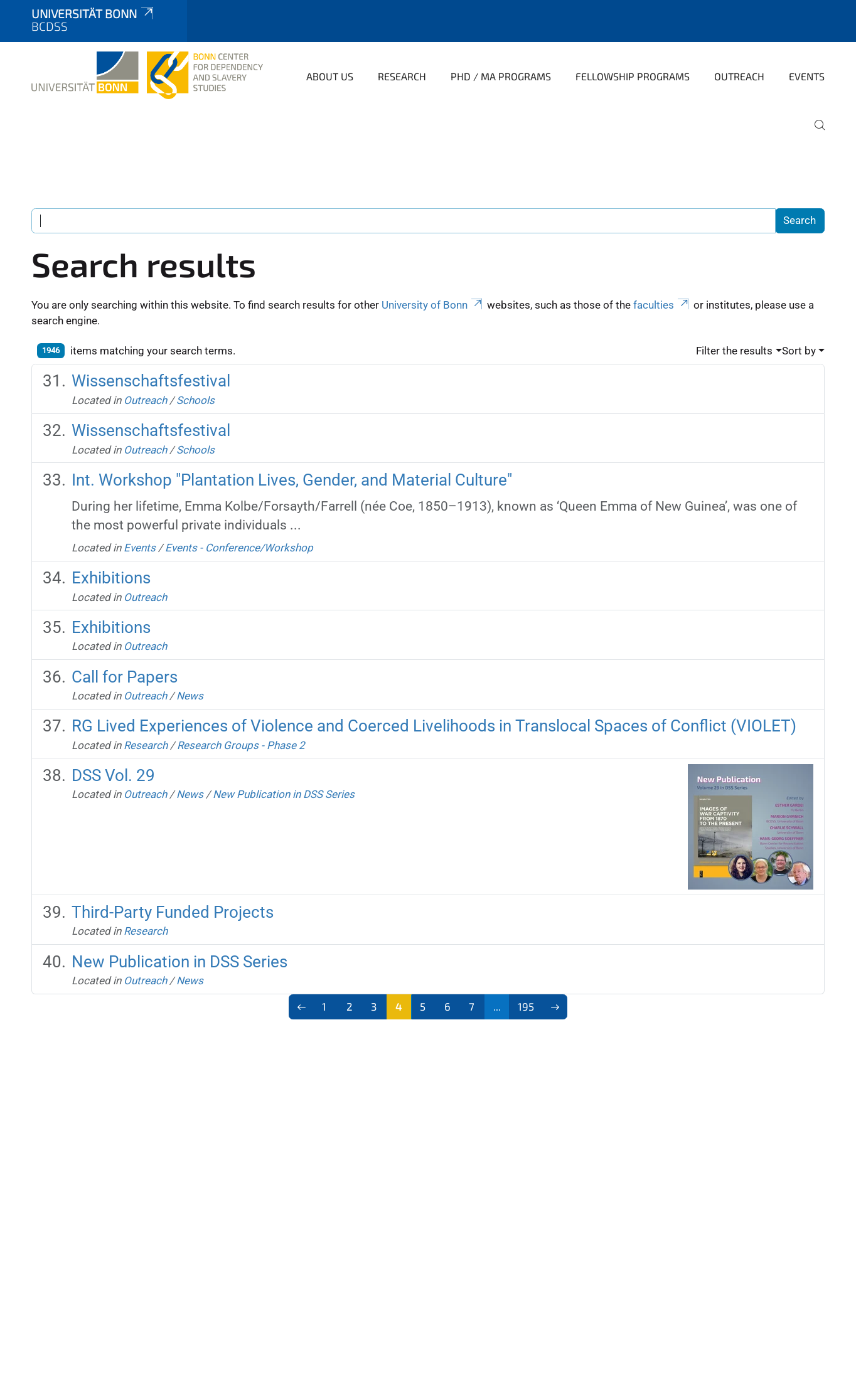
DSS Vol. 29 (113, 775)
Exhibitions (111, 577)
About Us (329, 76)
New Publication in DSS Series (284, 794)
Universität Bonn (93, 13)
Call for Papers (125, 676)
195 (526, 1006)
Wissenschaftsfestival (151, 380)
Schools (195, 400)
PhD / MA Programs (501, 76)
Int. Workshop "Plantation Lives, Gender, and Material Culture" (292, 479)
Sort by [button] (799, 350)
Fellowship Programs (632, 76)
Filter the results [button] (734, 350)
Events (807, 76)
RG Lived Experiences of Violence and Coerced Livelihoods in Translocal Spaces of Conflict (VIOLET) (434, 725)
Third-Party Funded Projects (173, 912)
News (189, 695)
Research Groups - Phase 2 (241, 745)
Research (402, 76)
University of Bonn (433, 305)
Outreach (739, 76)
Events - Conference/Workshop (239, 547)
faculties (662, 305)
